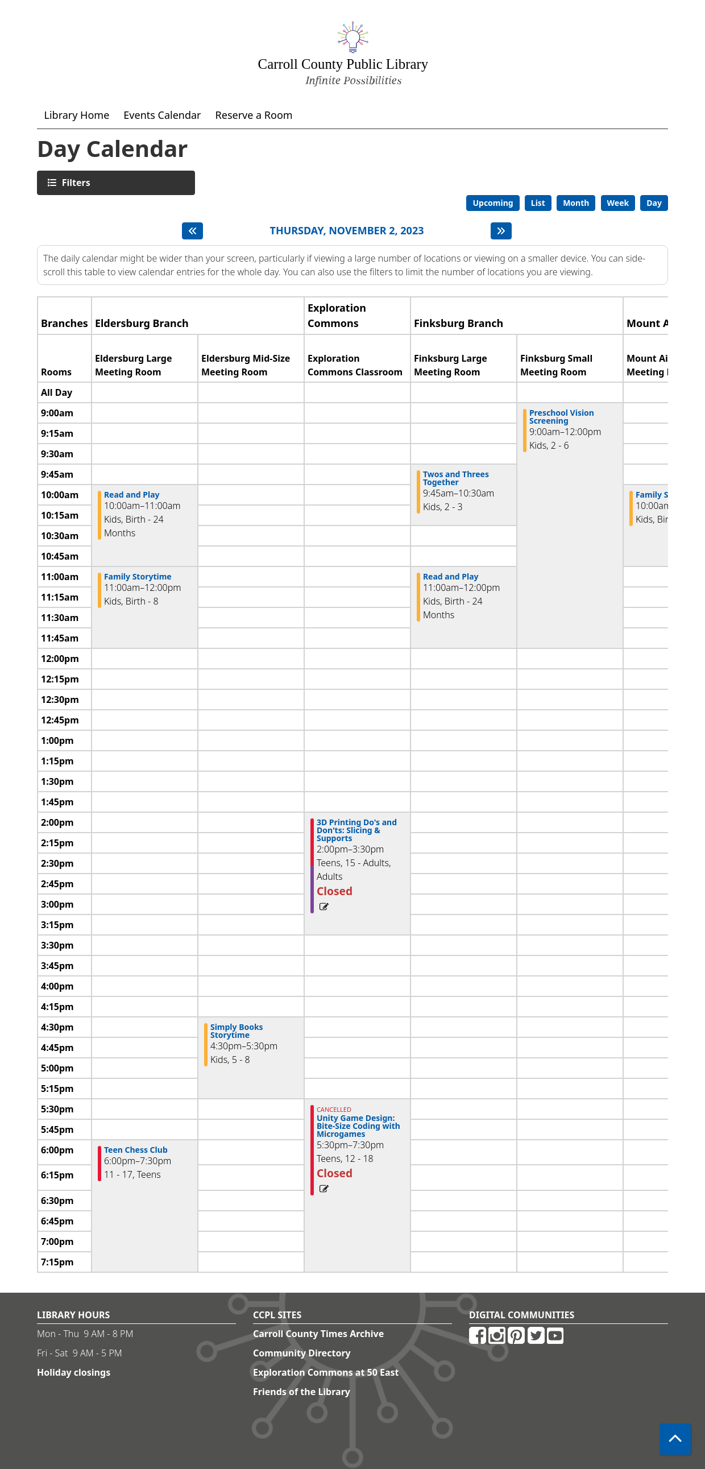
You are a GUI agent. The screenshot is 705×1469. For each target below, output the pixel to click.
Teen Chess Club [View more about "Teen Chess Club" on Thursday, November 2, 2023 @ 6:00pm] (136, 1150)
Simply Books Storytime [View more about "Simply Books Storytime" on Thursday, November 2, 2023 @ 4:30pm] (236, 1031)
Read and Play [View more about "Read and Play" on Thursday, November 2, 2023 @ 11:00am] (451, 577)
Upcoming (492, 202)
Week (618, 202)
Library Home (77, 115)
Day (654, 202)
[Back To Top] (675, 1439)
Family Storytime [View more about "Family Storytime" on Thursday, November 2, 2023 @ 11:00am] (138, 577)
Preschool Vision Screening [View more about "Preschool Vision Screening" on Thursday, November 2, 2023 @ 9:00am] (561, 417)
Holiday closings (73, 1372)
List (538, 202)
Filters (74, 182)
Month (576, 202)
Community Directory (302, 1353)
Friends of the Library (301, 1391)
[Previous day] (192, 230)
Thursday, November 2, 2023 (347, 231)
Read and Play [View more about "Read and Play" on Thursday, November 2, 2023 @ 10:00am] (132, 495)
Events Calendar (162, 115)
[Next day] (501, 230)
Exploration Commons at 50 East (326, 1372)
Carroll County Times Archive (318, 1333)
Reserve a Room (254, 115)
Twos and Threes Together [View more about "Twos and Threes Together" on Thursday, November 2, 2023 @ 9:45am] (456, 478)
